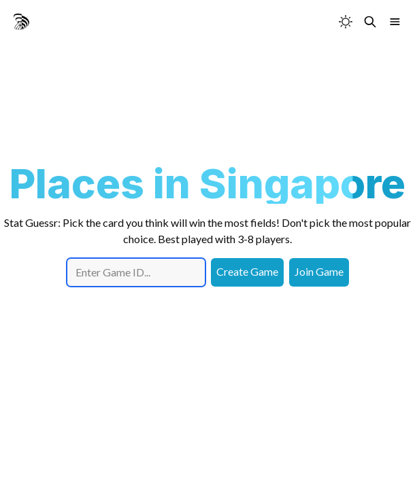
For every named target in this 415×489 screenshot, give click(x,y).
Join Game (319, 271)
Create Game (247, 271)
